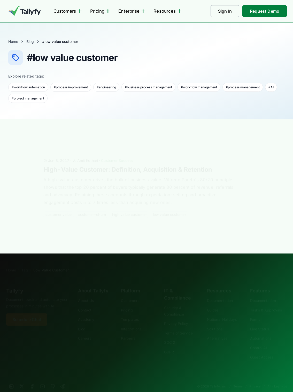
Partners (128, 330)
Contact (85, 302)
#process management (243, 87)
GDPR (169, 344)
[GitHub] (53, 378)
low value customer (169, 206)
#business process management (148, 87)
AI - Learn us (277, 378)
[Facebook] (32, 378)
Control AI (258, 340)
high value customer (129, 206)
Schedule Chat (26, 311)
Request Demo (264, 11)
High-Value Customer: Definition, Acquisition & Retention (127, 161)
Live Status (259, 321)
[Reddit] (63, 378)
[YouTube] (42, 378)
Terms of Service (178, 325)
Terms (238, 378)
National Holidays (222, 311)
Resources (167, 11)
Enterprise (131, 11)
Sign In (225, 11)
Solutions (214, 321)
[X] (22, 378)
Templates (130, 311)
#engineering (106, 87)
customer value (58, 206)
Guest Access (262, 349)
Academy (86, 311)
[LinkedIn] (11, 378)
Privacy (255, 378)
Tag (24, 262)
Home (13, 41)
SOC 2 (169, 334)
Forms (255, 311)
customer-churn (92, 206)
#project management (28, 98)
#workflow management (199, 87)
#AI (271, 87)
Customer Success (117, 152)
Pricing (100, 11)
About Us (86, 292)
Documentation (220, 292)
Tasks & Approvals (266, 302)
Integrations (131, 321)
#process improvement (71, 87)
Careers (84, 330)
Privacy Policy (176, 315)
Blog (30, 41)
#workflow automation (28, 87)
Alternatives (217, 330)
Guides (213, 302)
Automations (261, 330)
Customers (67, 11)
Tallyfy (14, 283)
